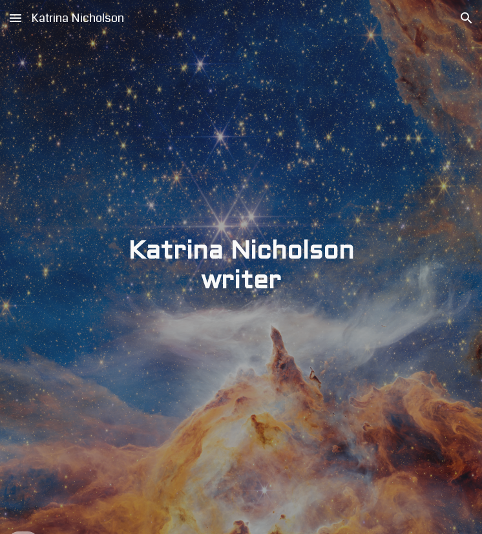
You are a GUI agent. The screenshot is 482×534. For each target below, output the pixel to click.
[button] (15, 18)
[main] (240, 267)
